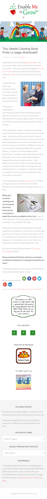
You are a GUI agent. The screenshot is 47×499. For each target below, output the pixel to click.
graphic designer (31, 62)
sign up (17, 184)
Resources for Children (35, 289)
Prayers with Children (18, 289)
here (4, 77)
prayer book (29, 181)
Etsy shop (11, 74)
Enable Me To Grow (23, 9)
